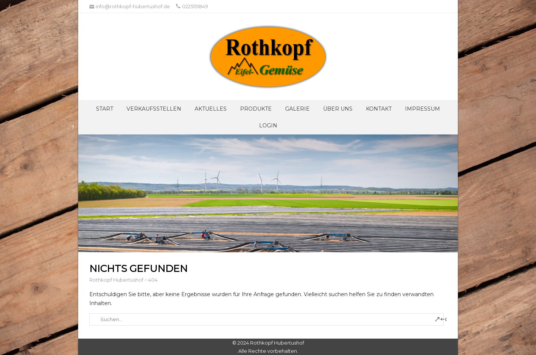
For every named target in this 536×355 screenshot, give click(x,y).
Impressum (422, 108)
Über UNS (337, 108)
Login (268, 125)
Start (104, 108)
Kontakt (379, 108)
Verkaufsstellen (154, 108)
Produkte (256, 108)
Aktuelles (211, 108)
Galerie (297, 108)
